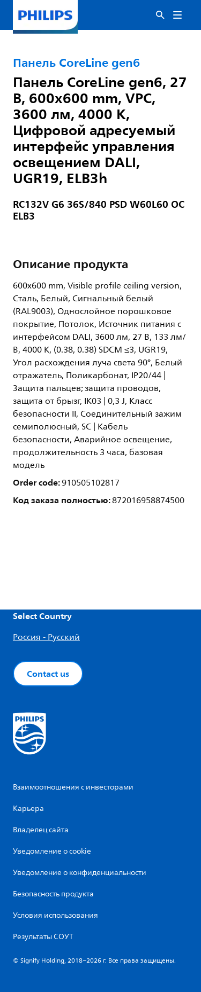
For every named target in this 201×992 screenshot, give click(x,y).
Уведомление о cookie (52, 851)
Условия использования (55, 915)
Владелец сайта (41, 830)
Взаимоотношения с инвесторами (73, 787)
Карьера (28, 808)
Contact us (48, 673)
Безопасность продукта (53, 894)
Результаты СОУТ (43, 937)
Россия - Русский (46, 637)
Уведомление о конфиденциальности (79, 872)
